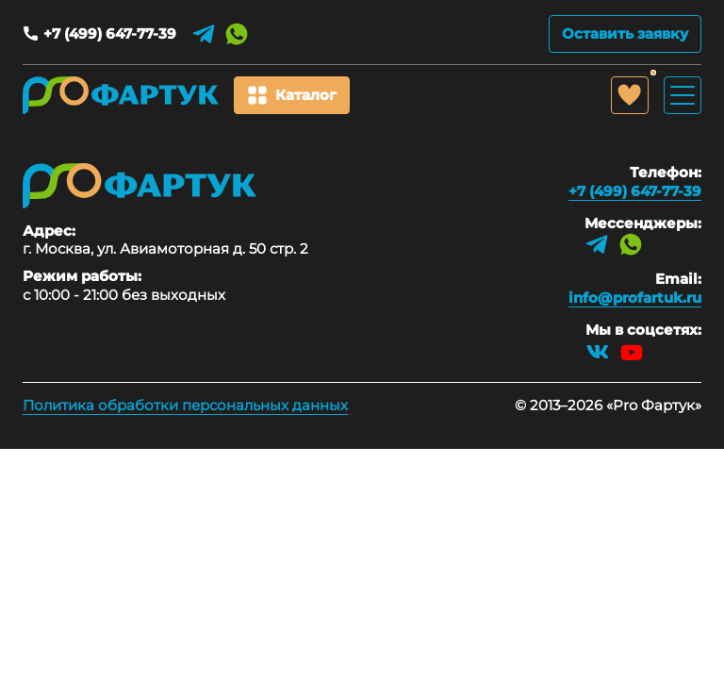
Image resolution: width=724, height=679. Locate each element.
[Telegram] (203, 34)
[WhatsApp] (236, 34)
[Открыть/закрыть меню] (682, 95)
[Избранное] (630, 95)
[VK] (597, 352)
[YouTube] (631, 352)
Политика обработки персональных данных (185, 405)
